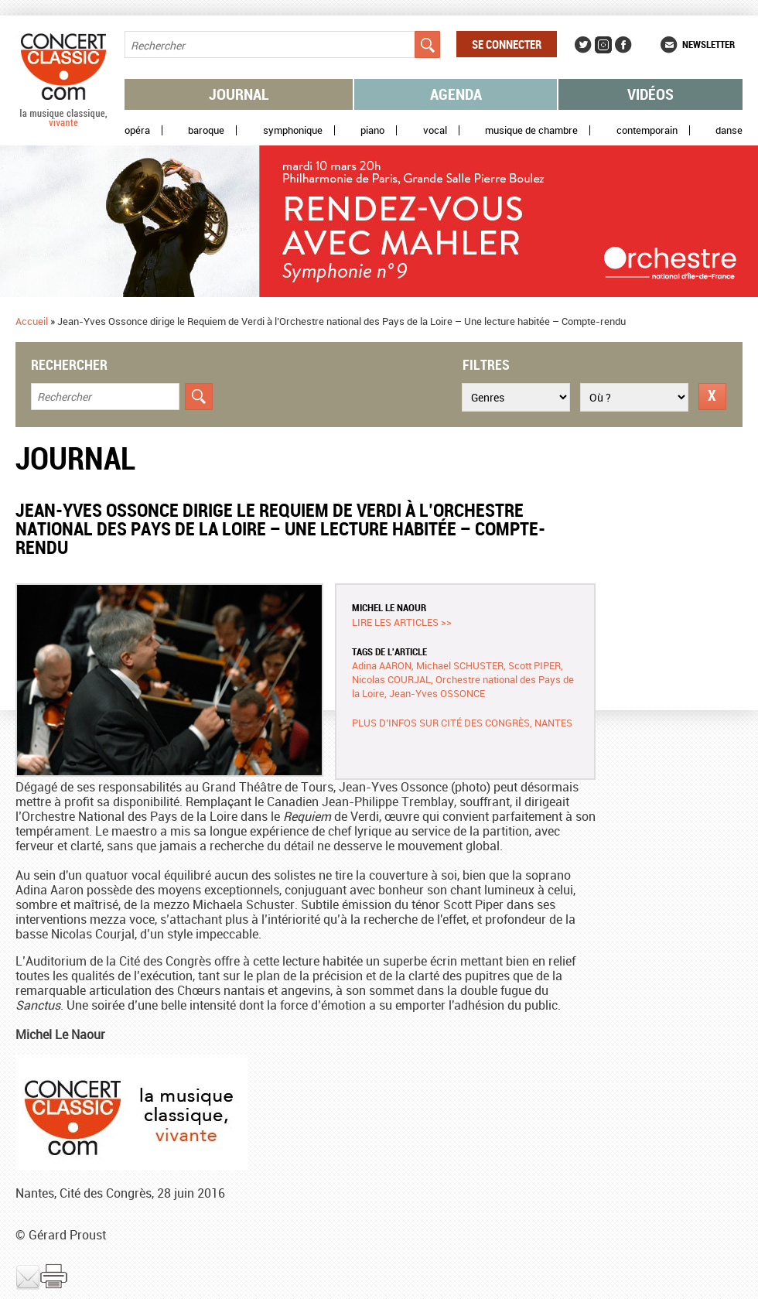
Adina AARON (381, 665)
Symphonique (293, 130)
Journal (239, 94)
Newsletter (708, 44)
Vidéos (650, 94)
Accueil (31, 321)
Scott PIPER (534, 665)
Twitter (583, 44)
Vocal (435, 130)
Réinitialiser (712, 396)
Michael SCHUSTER (460, 665)
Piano (372, 130)
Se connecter (506, 44)
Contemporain (647, 130)
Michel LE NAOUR (389, 607)
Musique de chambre (531, 130)
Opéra (137, 130)
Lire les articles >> (402, 622)
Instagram (603, 44)
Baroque (206, 130)
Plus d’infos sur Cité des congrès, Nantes (462, 723)
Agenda (456, 94)
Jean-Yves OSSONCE (437, 693)
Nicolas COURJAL (391, 679)
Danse (729, 130)
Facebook (623, 44)
